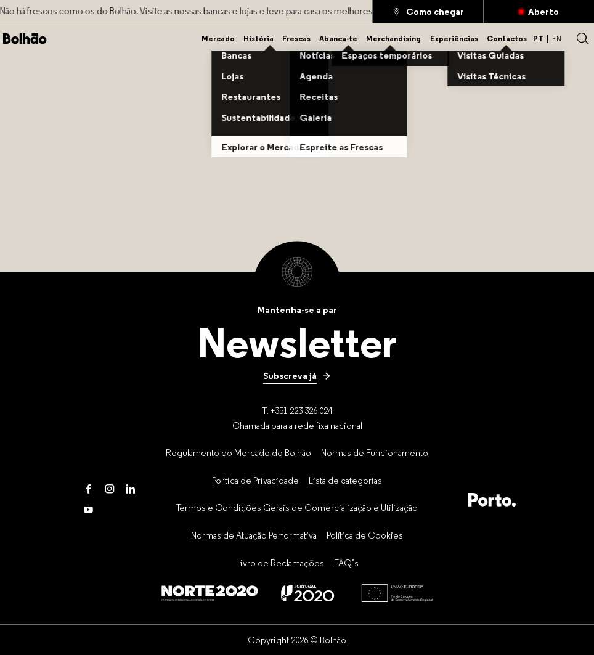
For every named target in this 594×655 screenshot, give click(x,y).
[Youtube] (88, 510)
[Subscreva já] (297, 376)
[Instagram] (109, 489)
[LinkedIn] (130, 489)
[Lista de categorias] (345, 480)
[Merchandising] (393, 38)
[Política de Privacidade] (255, 480)
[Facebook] (88, 489)
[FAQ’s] (346, 563)
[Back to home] (25, 38)
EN (556, 38)
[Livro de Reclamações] (280, 563)
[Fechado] (539, 11)
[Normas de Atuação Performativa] (254, 535)
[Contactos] (507, 38)
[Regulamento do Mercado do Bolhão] (238, 452)
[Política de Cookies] (365, 535)
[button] (583, 39)
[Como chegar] (428, 11)
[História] (258, 38)
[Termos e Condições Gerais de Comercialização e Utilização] (297, 508)
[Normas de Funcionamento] (374, 452)
